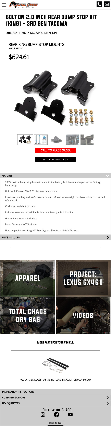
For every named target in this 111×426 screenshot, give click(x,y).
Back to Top (55, 423)
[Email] (107, 4)
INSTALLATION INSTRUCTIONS (18, 391)
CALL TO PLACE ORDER (55, 150)
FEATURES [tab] (7, 175)
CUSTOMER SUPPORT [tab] (13, 397)
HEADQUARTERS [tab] (11, 403)
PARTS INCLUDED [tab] (11, 237)
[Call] (99, 4)
